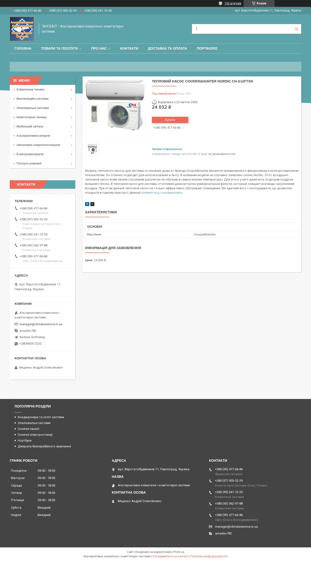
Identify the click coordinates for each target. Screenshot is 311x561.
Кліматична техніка (30, 89)
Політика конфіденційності (209, 556)
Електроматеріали (30, 154)
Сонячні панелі (28, 429)
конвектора (150, 192)
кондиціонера (172, 192)
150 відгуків (233, 3)
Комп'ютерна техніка (32, 117)
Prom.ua (178, 552)
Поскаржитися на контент (170, 556)
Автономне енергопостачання (38, 145)
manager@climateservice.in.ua (40, 324)
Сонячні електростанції (35, 434)
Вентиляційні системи (33, 98)
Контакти (129, 48)
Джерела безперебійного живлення (44, 446)
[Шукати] (296, 29)
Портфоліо (207, 48)
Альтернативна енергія (33, 135)
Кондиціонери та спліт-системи (41, 417)
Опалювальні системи (33, 108)
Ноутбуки (25, 440)
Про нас (99, 48)
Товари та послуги (59, 48)
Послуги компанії (29, 163)
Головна (23, 48)
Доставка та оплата (167, 48)
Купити (170, 120)
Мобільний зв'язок (30, 126)
